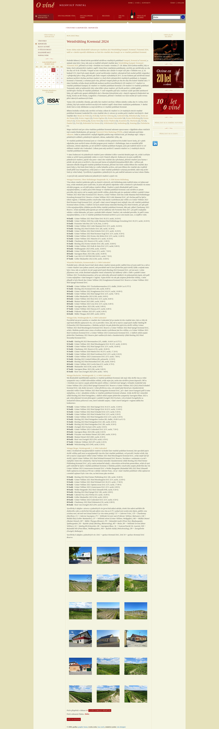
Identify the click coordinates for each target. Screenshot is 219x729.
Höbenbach (133, 116)
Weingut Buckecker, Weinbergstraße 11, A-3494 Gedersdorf (89, 375)
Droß (94, 116)
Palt (142, 121)
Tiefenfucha (145, 123)
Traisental (142, 60)
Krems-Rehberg (81, 121)
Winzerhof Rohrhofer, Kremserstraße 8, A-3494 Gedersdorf (88, 262)
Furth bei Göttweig (107, 116)
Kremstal (134, 60)
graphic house (83, 727)
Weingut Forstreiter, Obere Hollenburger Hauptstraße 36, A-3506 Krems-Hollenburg (98, 180)
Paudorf (70, 123)
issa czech (101, 727)
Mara (77, 36)
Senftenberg (122, 123)
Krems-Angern (84, 118)
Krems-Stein (95, 121)
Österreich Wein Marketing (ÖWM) (109, 132)
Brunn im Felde (83, 116)
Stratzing (133, 123)
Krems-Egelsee (98, 118)
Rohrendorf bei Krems (91, 123)
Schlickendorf (109, 123)
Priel (78, 123)
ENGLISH (180, 3)
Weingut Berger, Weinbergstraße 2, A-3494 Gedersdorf (87, 448)
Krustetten (122, 121)
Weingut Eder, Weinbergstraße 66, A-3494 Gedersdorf (86, 318)
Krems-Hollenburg (133, 118)
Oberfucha (134, 121)
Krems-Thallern (109, 121)
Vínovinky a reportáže (76, 28)
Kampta (126, 60)
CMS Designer (121, 727)
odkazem (70, 134)
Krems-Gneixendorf (115, 118)
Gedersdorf (121, 116)
